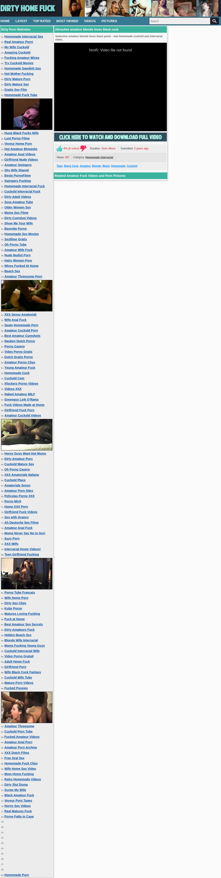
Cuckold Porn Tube (18, 731)
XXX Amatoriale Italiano (21, 475)
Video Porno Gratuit (19, 656)
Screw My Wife (15, 790)
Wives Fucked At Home (21, 266)
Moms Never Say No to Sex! (24, 533)
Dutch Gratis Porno (18, 357)
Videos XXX (13, 389)
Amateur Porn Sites (18, 490)
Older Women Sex (17, 207)
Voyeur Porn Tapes (18, 800)
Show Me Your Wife (18, 223)
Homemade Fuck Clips (21, 763)
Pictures (109, 21)
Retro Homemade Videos (22, 779)
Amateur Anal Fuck (18, 528)
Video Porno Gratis (18, 351)
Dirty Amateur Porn (18, 459)
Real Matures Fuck (18, 811)
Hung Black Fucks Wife (21, 133)
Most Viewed (67, 21)
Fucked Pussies (16, 688)
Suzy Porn (11, 538)
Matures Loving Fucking (22, 614)
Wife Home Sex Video (20, 768)
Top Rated (41, 21)
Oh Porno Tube (15, 244)
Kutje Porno (13, 608)
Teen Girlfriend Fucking (21, 554)
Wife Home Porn (16, 598)
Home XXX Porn (16, 506)
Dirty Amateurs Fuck (19, 629)
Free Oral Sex (14, 758)
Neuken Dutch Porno (19, 341)
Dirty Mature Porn (17, 79)
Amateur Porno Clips (19, 362)
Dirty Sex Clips (15, 603)
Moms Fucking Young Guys (24, 645)
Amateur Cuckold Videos (22, 415)
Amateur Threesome (19, 726)
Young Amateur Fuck (19, 367)
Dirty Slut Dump (16, 784)
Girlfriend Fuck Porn (19, 410)
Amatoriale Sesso (17, 485)
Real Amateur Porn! (18, 42)
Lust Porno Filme (17, 138)
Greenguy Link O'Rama (21, 399)
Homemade (118, 166)
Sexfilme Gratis (15, 239)
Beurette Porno (15, 228)
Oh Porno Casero (17, 469)
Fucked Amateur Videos (22, 737)
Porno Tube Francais (19, 592)
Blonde (96, 166)
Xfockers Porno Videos (21, 383)
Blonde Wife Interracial (21, 640)
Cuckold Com (14, 378)
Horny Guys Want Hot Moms (25, 453)
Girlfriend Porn (15, 667)
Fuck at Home (14, 619)
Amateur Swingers (18, 165)
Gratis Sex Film (15, 89)
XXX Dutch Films (16, 753)
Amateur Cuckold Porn (21, 330)
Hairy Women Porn (18, 260)
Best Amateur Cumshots (22, 336)
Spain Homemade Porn (21, 325)
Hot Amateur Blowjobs (21, 149)
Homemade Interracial (99, 157)
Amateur (85, 166)
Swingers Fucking (17, 181)
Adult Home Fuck (17, 661)
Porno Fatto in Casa (19, 816)
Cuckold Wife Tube (18, 677)
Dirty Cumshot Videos (20, 218)
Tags (60, 166)
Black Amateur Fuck (19, 795)
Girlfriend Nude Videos (21, 159)
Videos (90, 21)
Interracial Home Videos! (22, 549)
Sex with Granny (16, 517)
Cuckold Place (15, 480)
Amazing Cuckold (17, 52)
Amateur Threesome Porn (23, 276)
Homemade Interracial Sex (23, 36)
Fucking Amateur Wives (21, 58)
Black (106, 166)
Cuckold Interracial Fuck (22, 191)
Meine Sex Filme (16, 212)
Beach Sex (12, 271)
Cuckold (132, 166)
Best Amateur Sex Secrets (23, 624)
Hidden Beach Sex (17, 635)
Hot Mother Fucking (18, 73)
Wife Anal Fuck (15, 320)
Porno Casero (14, 346)
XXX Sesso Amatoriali (20, 314)
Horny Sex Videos (17, 806)
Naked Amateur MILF (19, 394)
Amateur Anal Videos (19, 154)
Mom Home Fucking (19, 774)
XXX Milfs (11, 544)
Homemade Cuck (17, 373)
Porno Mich (12, 501)
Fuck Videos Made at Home (24, 405)
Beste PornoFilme (17, 175)
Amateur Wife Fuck (18, 250)
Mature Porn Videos (18, 683)
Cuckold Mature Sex (19, 464)
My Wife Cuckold (16, 47)
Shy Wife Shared (16, 170)
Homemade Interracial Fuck (24, 186)
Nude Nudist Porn (17, 255)
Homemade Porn (16, 875)
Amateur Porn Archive (20, 747)
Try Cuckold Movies (18, 63)
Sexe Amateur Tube (18, 202)
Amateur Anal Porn (18, 742)
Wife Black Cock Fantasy (22, 672)
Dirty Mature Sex (16, 84)
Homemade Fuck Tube (20, 95)
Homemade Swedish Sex (22, 68)
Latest (21, 21)
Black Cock (71, 166)
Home (5, 21)
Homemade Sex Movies (21, 234)
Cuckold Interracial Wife (22, 651)
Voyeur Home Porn (18, 143)
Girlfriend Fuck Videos (20, 512)
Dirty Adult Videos (17, 197)
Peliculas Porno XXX (19, 496)
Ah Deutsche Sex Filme (21, 522)
